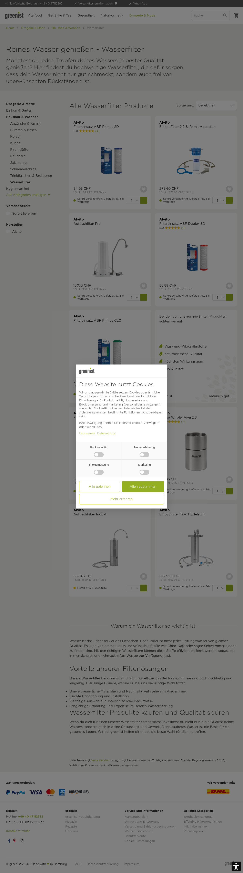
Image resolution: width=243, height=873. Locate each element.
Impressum (87, 433)
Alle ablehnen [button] (100, 487)
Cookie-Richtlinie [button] (105, 408)
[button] (236, 866)
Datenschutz (106, 433)
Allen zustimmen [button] (143, 487)
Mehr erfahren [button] (121, 499)
